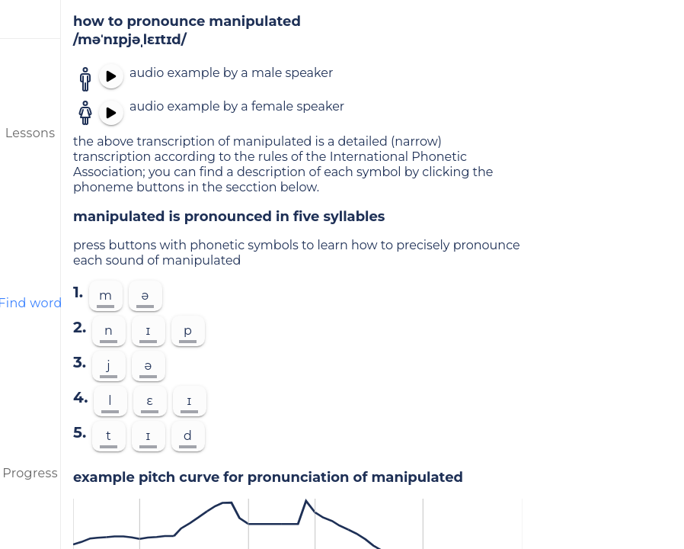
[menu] (30, 19)
